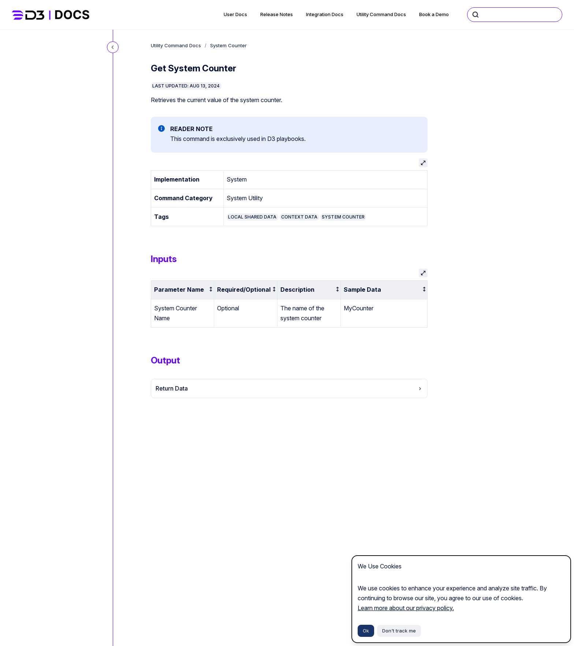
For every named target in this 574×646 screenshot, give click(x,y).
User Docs (235, 14)
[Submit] (475, 14)
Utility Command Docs (381, 14)
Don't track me (399, 631)
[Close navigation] (113, 47)
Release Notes (276, 14)
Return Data (289, 388)
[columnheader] (182, 289)
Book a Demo (434, 14)
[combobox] (514, 14)
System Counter (228, 45)
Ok (366, 631)
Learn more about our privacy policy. (406, 608)
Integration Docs (324, 14)
